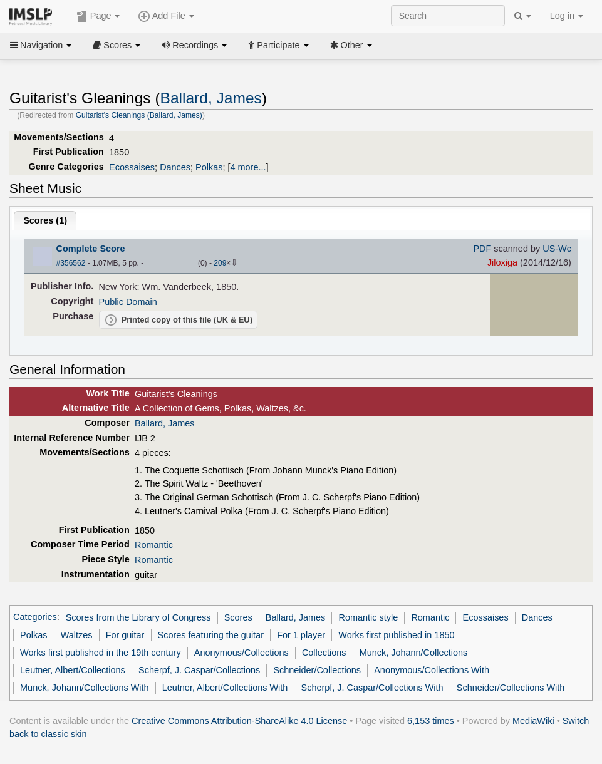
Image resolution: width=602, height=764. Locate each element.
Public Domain (128, 302)
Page (98, 16)
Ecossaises (132, 167)
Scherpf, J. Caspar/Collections (199, 670)
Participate (278, 45)
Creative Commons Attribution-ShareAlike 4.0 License (239, 721)
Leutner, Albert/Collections (72, 670)
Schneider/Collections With (511, 688)
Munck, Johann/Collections (414, 653)
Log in (566, 16)
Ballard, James (211, 98)
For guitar (125, 635)
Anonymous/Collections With (431, 670)
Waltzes (77, 635)
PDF (482, 249)
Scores (116, 45)
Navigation (40, 45)
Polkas (208, 167)
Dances (175, 167)
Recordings (194, 45)
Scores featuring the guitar (211, 635)
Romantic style (368, 617)
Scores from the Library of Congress (138, 617)
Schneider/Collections (317, 670)
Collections (324, 653)
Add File (166, 16)
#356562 (71, 263)
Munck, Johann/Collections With (84, 688)
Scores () (45, 220)
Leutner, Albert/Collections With (225, 688)
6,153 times (430, 721)
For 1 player (301, 635)
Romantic (154, 545)
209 (220, 263)
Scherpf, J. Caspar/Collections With (372, 688)
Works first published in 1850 (396, 635)
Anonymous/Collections (241, 653)
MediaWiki (533, 721)
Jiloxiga (502, 262)
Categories (35, 617)
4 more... (248, 167)
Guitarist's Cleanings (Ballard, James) (139, 115)
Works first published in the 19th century (100, 653)
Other (351, 45)
